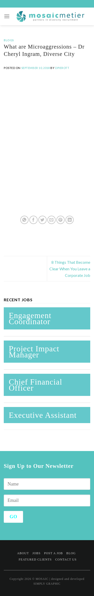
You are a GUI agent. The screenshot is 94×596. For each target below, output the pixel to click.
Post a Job (53, 553)
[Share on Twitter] (42, 220)
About (23, 553)
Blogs (9, 40)
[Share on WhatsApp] (24, 220)
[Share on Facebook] (33, 220)
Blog (71, 553)
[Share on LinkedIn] (69, 220)
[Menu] (7, 16)
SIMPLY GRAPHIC (46, 583)
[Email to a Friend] (51, 220)
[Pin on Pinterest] (60, 220)
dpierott (62, 67)
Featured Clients (35, 559)
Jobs (36, 553)
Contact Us (65, 559)
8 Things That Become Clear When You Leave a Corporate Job (69, 268)
